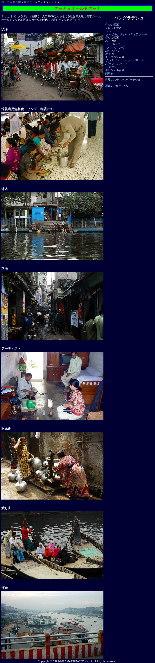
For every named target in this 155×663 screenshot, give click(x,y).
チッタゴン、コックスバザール (125, 60)
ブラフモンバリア (117, 63)
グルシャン (113, 50)
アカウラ (111, 67)
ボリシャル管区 (114, 70)
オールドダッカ (116, 44)
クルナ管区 (112, 24)
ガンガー (111, 53)
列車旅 (109, 73)
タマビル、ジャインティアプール (126, 34)
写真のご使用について (118, 85)
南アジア (29, 2)
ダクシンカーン (116, 47)
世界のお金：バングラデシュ (123, 79)
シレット (111, 31)
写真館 (17, 2)
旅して (5, 2)
